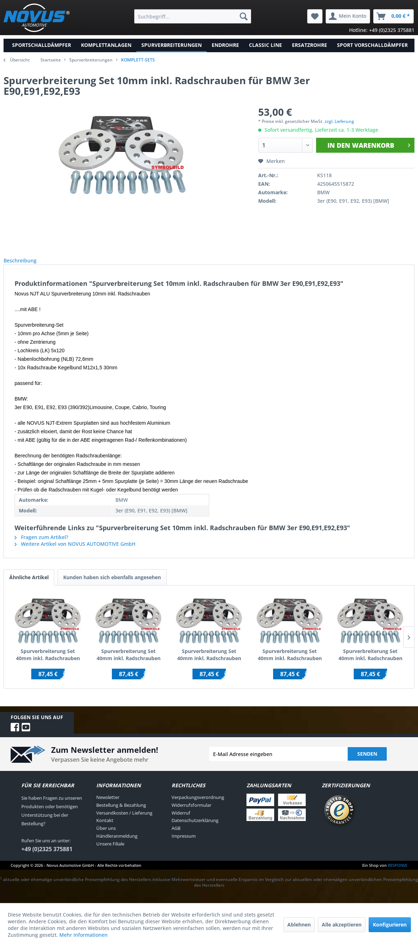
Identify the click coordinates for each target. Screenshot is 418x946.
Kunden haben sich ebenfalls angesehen (112, 585)
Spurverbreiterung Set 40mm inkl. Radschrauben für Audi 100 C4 (209, 663)
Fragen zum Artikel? (41, 545)
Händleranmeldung (116, 844)
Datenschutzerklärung (195, 828)
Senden (367, 761)
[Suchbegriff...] (192, 16)
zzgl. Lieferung (339, 121)
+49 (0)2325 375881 (46, 857)
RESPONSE (397, 873)
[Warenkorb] (393, 16)
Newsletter (107, 805)
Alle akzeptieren (342, 924)
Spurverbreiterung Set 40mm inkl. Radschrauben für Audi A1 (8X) (370, 663)
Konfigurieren (390, 924)
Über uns (106, 836)
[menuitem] (192, 16)
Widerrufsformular (191, 813)
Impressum (184, 844)
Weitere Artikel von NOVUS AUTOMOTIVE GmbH (75, 551)
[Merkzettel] (314, 16)
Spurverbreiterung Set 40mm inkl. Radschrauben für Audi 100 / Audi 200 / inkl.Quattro (129, 663)
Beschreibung (25, 264)
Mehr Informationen (83, 934)
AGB (176, 836)
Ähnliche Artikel (29, 585)
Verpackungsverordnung (198, 805)
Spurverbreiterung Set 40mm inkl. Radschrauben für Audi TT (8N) (48, 663)
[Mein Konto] (348, 16)
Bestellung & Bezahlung (121, 813)
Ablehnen (299, 924)
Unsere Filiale (110, 851)
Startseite (50, 60)
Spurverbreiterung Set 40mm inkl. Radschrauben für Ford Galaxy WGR (290, 663)
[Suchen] (243, 16)
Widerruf (181, 820)
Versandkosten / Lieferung (124, 820)
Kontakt (104, 828)
